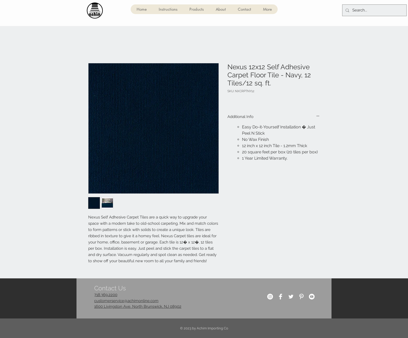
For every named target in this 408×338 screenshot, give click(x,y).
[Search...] (374, 10)
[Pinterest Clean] (301, 296)
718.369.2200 (105, 294)
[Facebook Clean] (280, 296)
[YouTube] (312, 296)
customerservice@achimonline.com (126, 300)
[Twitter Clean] (291, 296)
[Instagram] (270, 296)
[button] (196, 9)
